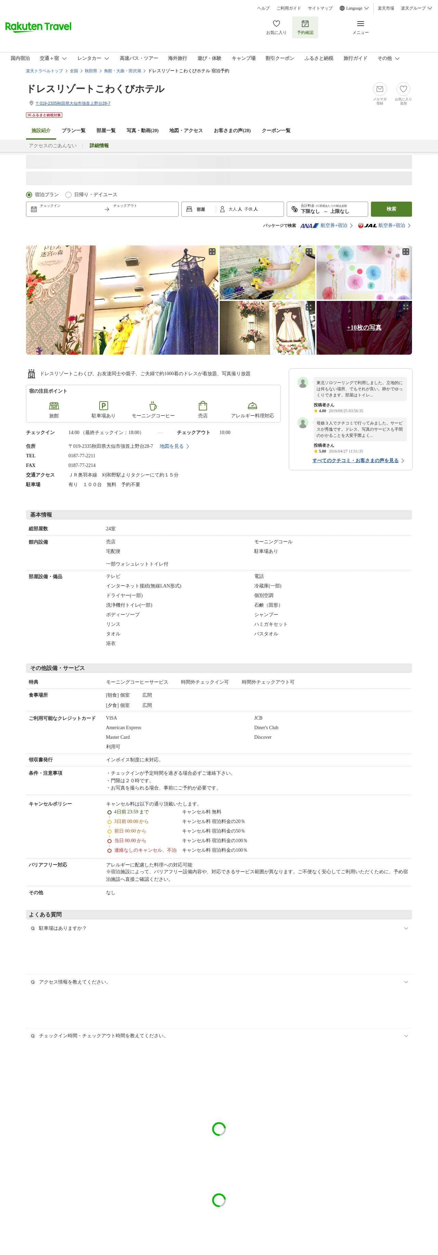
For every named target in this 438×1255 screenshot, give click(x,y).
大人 (233, 209)
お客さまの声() (232, 130)
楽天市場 (386, 8)
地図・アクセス (186, 130)
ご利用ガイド (288, 8)
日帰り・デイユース (95, 194)
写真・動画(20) (142, 130)
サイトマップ (320, 8)
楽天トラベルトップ (44, 70)
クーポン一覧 (276, 130)
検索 (391, 209)
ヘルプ (263, 8)
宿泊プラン (47, 194)
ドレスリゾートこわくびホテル (95, 89)
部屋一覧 (106, 130)
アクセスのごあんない (53, 145)
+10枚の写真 (364, 327)
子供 (249, 209)
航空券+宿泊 (323, 225)
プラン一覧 (74, 130)
